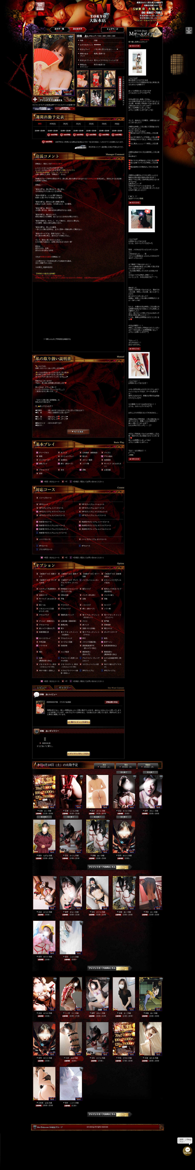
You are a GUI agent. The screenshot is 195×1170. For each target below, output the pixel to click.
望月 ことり (70, 957)
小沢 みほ (70, 1058)
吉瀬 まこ (43, 811)
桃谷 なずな (43, 855)
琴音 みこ (149, 912)
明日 (126, 766)
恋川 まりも (96, 811)
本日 (104, 766)
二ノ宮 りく (70, 1013)
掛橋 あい (96, 855)
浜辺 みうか (123, 811)
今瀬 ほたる (149, 1058)
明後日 (148, 766)
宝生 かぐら (70, 855)
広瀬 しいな (70, 811)
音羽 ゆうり (123, 855)
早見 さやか (123, 1058)
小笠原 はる (43, 1103)
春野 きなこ (149, 811)
